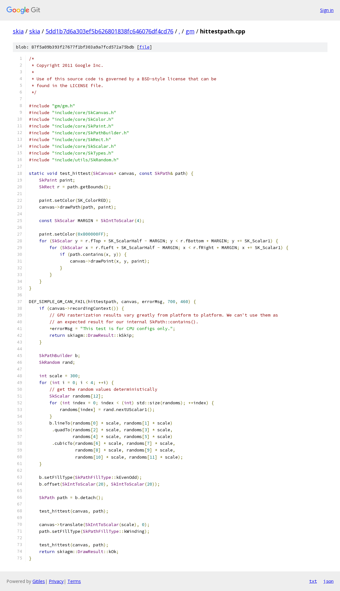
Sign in (327, 10)
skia (18, 31)
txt (313, 581)
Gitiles (38, 581)
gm (190, 31)
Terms (74, 581)
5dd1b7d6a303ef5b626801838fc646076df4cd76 (109, 31)
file (144, 47)
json (328, 581)
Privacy (56, 581)
